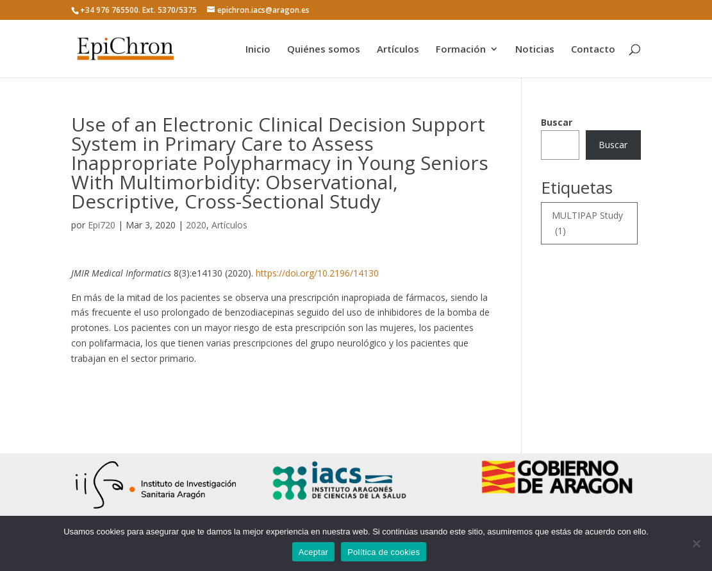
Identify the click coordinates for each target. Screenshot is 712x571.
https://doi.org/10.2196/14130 (317, 273)
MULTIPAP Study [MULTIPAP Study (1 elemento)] (587, 224)
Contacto (593, 49)
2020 (196, 225)
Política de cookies (383, 552)
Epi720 (101, 225)
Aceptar (314, 552)
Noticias (534, 49)
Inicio (257, 49)
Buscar (556, 122)
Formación (461, 49)
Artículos (398, 49)
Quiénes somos (323, 49)
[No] (696, 543)
